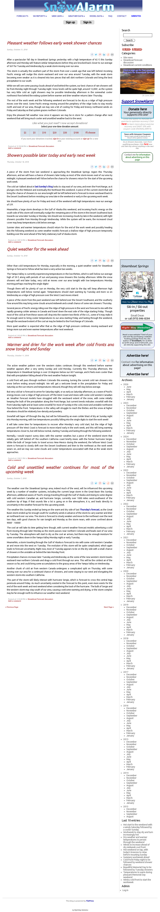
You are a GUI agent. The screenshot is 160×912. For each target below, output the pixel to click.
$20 (54, 132)
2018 (125, 638)
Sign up (70, 22)
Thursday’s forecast (89, 509)
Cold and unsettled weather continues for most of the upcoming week (59, 469)
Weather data (76, 16)
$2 (25, 132)
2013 (125, 806)
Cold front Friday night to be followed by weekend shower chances (137, 862)
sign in (55, 139)
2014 (125, 773)
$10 (44, 132)
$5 (34, 132)
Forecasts (22, 16)
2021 (125, 537)
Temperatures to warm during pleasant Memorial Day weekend (137, 875)
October (130, 410)
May (128, 389)
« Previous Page (11, 607)
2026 (125, 384)
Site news (128, 57)
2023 (125, 470)
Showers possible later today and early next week (51, 155)
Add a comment (14, 148)
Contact (122, 16)
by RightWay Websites (80, 910)
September (131, 413)
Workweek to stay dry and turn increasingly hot (138, 833)
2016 (125, 705)
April (128, 392)
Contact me (129, 154)
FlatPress (90, 901)
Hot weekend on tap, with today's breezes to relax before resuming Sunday (135, 852)
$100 (76, 132)
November (131, 408)
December (131, 405)
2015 (125, 739)
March (129, 394)
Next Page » (109, 607)
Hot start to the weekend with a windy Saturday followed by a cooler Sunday (137, 827)
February (130, 397)
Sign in (87, 22)
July (128, 418)
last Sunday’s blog (44, 186)
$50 (65, 132)
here (123, 123)
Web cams (58, 16)
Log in (125, 890)
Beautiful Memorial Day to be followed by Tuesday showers (138, 868)
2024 (125, 436)
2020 (125, 571)
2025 (125, 403)
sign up (86, 139)
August (129, 415)
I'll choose (90, 132)
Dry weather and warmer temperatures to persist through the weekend (135, 839)
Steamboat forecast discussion (41, 146)
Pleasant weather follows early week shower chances (54, 43)
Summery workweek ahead (136, 857)
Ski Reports (40, 16)
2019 (125, 605)
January (130, 399)
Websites (136, 16)
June (128, 387)
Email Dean (137, 315)
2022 (125, 504)
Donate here (137, 111)
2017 (125, 672)
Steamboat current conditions (137, 65)
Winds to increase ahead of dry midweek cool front (136, 845)
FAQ (110, 16)
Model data (97, 16)
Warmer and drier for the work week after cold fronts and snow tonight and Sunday (59, 346)
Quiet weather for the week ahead (37, 249)
